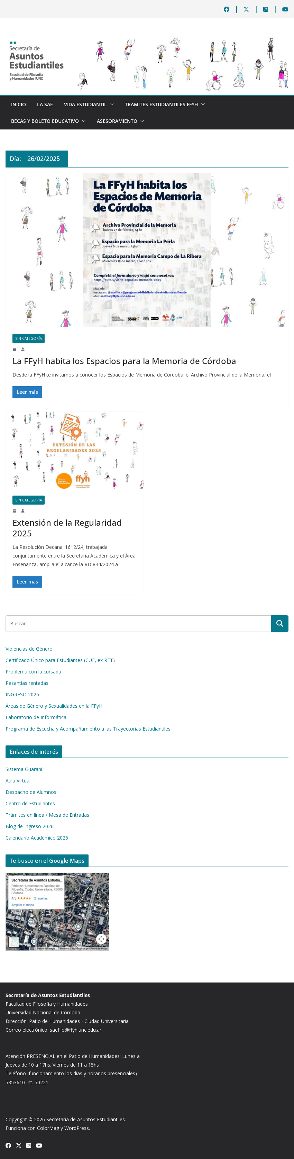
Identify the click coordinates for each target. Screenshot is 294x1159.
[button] (110, 104)
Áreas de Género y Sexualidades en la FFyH (54, 706)
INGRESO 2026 (22, 694)
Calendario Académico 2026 (37, 837)
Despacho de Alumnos (31, 792)
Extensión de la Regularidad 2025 (67, 528)
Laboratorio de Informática (36, 717)
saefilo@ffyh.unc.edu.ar (75, 1029)
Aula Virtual (18, 780)
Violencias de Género (29, 648)
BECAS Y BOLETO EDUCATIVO (45, 121)
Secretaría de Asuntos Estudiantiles (85, 1119)
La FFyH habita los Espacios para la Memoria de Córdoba (124, 360)
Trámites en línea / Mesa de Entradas (47, 815)
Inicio (18, 104)
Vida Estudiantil (85, 104)
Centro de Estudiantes (30, 803)
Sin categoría (28, 338)
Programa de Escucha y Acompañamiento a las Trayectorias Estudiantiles (88, 728)
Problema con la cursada (33, 671)
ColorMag (48, 1128)
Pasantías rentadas (27, 683)
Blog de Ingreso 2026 (30, 826)
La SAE (45, 104)
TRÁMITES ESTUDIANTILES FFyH (161, 104)
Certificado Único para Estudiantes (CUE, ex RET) (60, 660)
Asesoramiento (117, 121)
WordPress (76, 1128)
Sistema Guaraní (24, 769)
